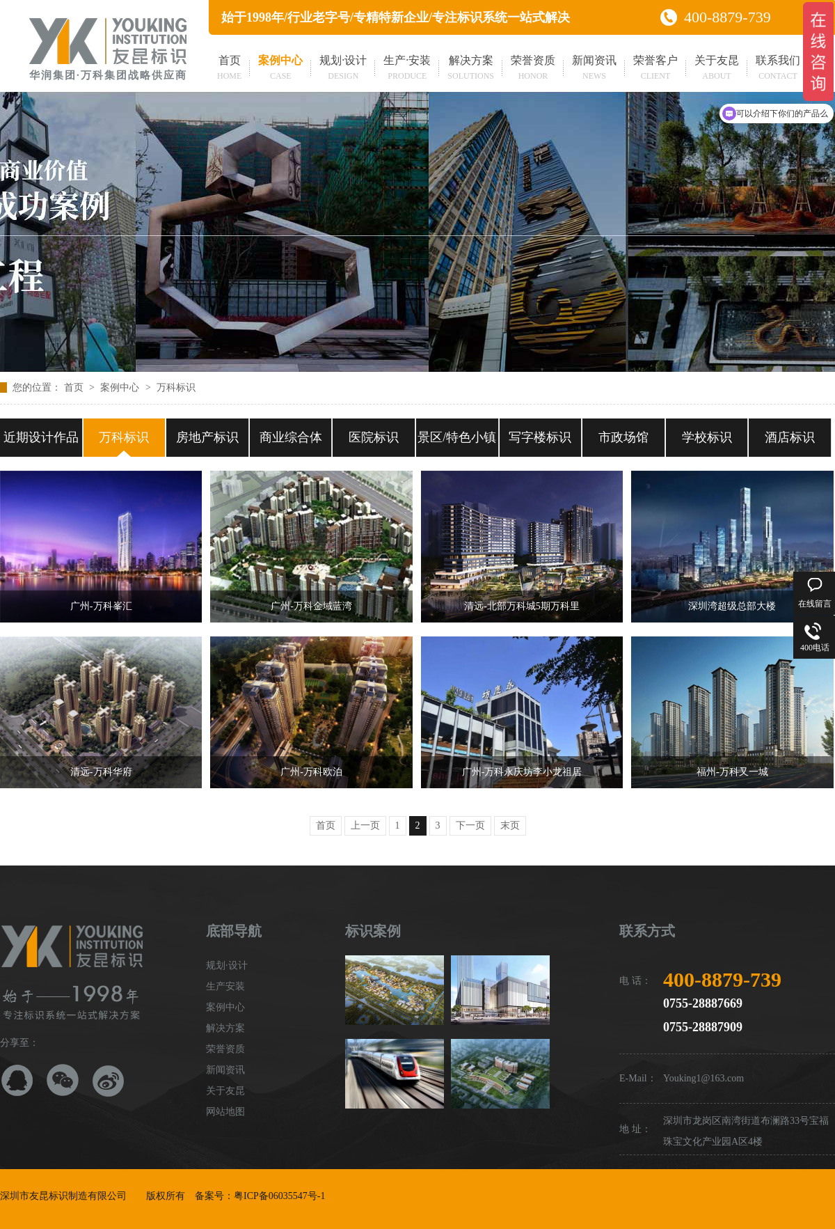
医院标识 (374, 437)
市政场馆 (623, 437)
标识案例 (373, 931)
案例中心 (280, 69)
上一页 (365, 825)
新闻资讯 (594, 69)
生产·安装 (407, 69)
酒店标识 (790, 437)
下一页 (470, 825)
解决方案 (470, 69)
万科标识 (176, 387)
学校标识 (707, 437)
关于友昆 (716, 69)
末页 (510, 825)
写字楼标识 (540, 437)
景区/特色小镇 (457, 437)
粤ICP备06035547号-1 (279, 1196)
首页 (229, 69)
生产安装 (225, 986)
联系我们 (778, 69)
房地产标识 (207, 437)
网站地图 (225, 1111)
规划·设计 (343, 69)
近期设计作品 (41, 437)
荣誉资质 (533, 69)
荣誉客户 (655, 69)
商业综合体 (291, 437)
